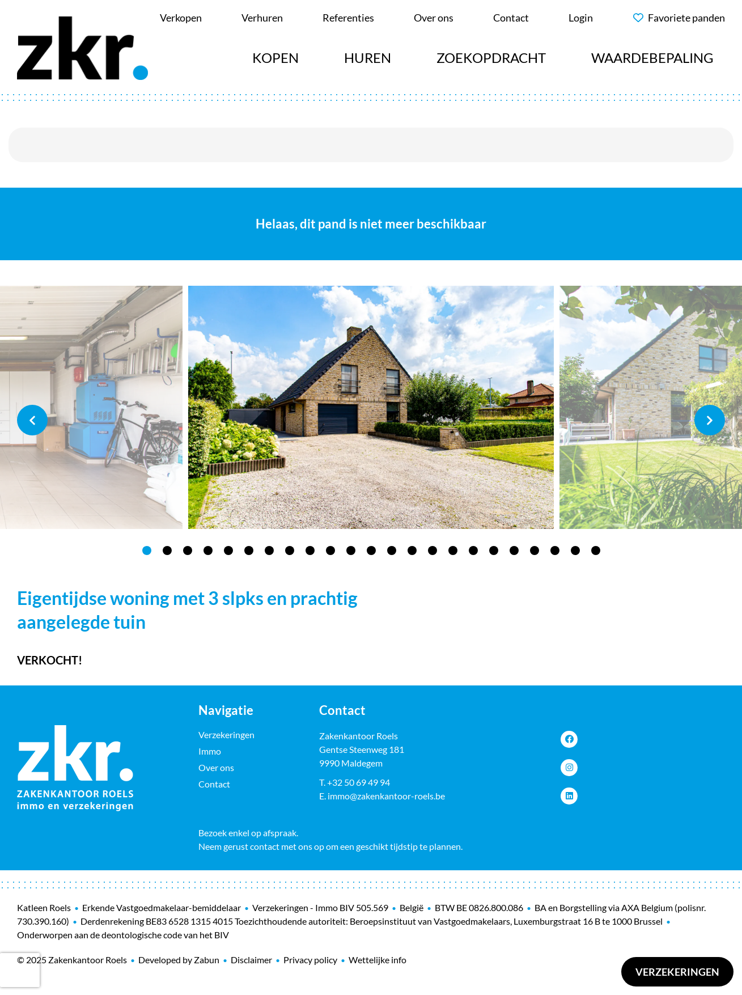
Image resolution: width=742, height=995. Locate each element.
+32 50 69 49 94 (358, 782)
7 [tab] (269, 550)
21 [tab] (554, 550)
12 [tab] (371, 550)
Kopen (275, 57)
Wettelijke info (377, 959)
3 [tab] (187, 550)
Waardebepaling (652, 57)
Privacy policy (310, 959)
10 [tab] (330, 550)
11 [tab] (350, 550)
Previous (32, 420)
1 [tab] (146, 550)
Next (709, 420)
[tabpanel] (371, 408)
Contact (214, 783)
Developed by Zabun (178, 959)
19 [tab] (514, 550)
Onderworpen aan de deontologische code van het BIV (123, 934)
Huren (367, 57)
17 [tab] (473, 550)
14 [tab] (412, 550)
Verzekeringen (677, 972)
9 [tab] (310, 550)
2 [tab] (167, 550)
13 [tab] (391, 550)
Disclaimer (251, 959)
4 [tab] (208, 550)
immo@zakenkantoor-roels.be (386, 795)
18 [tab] (493, 550)
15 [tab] (432, 550)
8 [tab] (289, 550)
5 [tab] (228, 550)
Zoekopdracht (491, 57)
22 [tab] (575, 550)
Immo (209, 751)
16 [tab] (452, 550)
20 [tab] (534, 550)
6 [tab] (248, 550)
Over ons (216, 767)
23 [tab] (595, 550)
